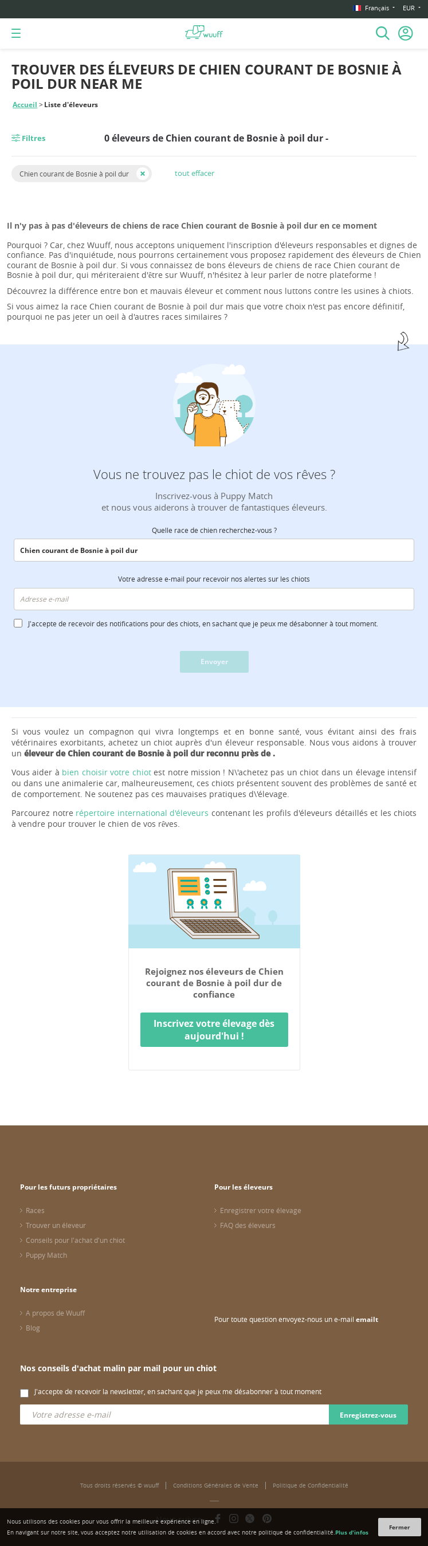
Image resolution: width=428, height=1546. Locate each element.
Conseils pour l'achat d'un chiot (75, 1240)
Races (35, 1210)
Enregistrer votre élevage (260, 1210)
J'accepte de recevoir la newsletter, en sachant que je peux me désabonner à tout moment (177, 1391)
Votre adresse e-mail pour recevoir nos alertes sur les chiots (214, 578)
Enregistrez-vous (368, 1415)
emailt (367, 1319)
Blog (33, 1327)
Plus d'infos (351, 1532)
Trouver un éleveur (56, 1225)
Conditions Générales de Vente (215, 1485)
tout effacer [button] (194, 173)
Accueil (25, 104)
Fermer (399, 1527)
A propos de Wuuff (55, 1312)
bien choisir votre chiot (106, 772)
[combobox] (214, 550)
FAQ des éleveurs (248, 1225)
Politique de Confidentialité (310, 1485)
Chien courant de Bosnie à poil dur (74, 173)
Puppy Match (46, 1254)
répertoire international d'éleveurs (142, 812)
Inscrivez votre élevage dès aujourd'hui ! (214, 1029)
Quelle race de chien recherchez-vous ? (214, 530)
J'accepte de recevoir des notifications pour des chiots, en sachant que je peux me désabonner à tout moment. (203, 623)
